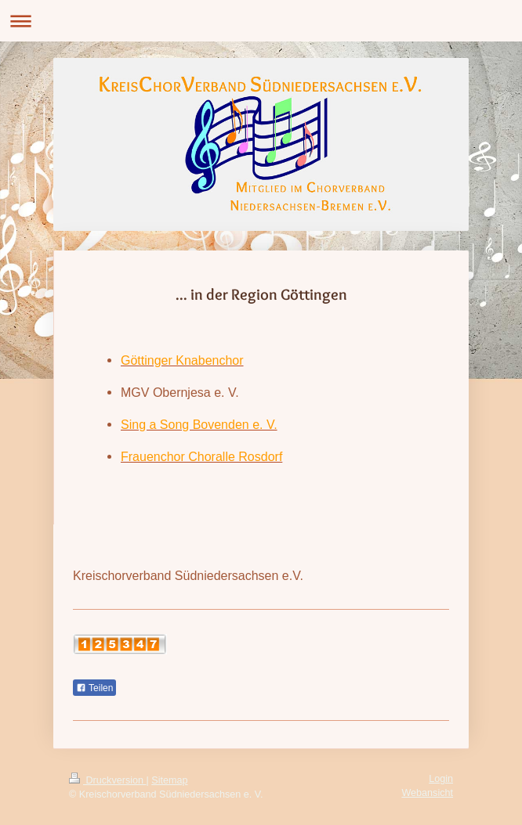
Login (441, 778)
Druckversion (107, 780)
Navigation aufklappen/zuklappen (261, 21)
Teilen (94, 688)
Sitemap (169, 780)
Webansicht (427, 792)
